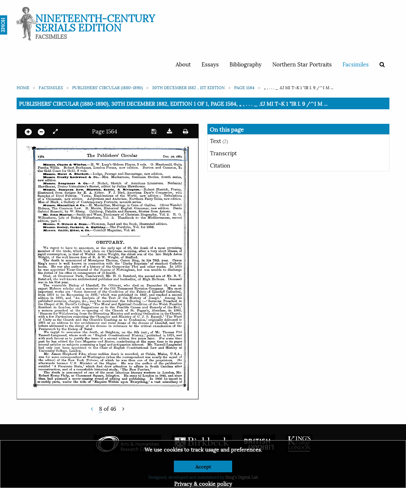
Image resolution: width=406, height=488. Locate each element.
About (183, 63)
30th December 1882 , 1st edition (188, 87)
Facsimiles (356, 63)
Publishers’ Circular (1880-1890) (107, 87)
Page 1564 (244, 87)
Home (23, 87)
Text (219, 140)
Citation (220, 165)
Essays (210, 63)
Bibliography (246, 63)
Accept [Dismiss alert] (203, 466)
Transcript (223, 152)
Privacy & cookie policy (203, 483)
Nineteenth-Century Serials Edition (95, 22)
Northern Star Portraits (302, 63)
